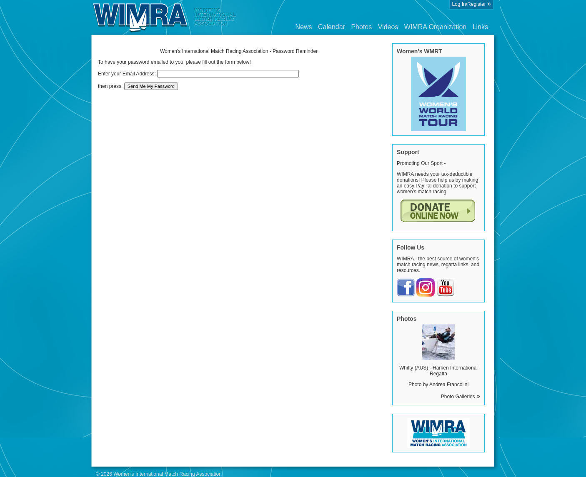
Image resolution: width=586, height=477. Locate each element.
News (304, 26)
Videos (388, 26)
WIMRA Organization (435, 26)
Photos (361, 26)
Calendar (331, 26)
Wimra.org (165, 17)
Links (480, 26)
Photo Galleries (460, 397)
